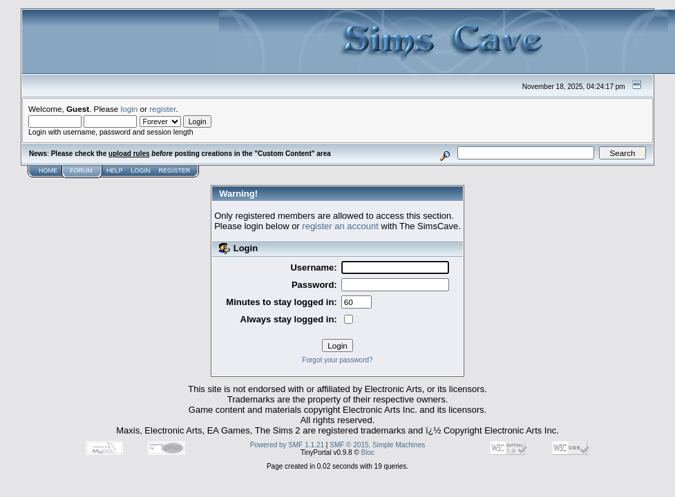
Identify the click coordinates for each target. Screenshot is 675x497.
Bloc (367, 452)
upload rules (128, 153)
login (129, 108)
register (162, 108)
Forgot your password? (337, 360)
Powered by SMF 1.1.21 (287, 445)
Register (175, 170)
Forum (81, 170)
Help (114, 170)
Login (141, 170)
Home (48, 170)
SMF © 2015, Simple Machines (377, 445)
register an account (340, 226)
